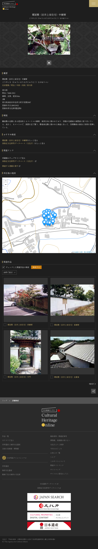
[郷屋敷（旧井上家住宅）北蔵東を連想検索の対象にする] (51, 377)
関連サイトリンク (57, 465)
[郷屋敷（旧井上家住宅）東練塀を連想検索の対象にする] (51, 324)
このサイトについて (57, 461)
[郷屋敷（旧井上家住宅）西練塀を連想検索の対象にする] (5, 324)
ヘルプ (52, 457)
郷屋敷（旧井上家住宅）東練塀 (66, 324)
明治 (13, 85)
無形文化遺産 (7, 470)
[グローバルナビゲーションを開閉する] (93, 3)
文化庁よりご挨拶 (57, 444)
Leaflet (76, 252)
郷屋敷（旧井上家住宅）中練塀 (14, 140)
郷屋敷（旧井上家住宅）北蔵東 (66, 377)
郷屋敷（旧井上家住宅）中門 (19, 377)
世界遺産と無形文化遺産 (11, 444)
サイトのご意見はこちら (59, 473)
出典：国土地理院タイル (87, 252)
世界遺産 (5, 466)
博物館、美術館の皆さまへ (60, 440)
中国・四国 (20, 85)
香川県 (29, 85)
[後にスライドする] (92, 384)
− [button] (6, 185)
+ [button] (6, 181)
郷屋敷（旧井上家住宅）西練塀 (20, 324)
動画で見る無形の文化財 (11, 474)
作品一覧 (5, 436)
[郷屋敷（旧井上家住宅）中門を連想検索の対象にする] (5, 377)
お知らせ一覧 (55, 453)
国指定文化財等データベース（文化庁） (18, 143)
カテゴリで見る (8, 440)
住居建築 (5, 85)
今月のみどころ (56, 448)
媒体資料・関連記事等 (58, 436)
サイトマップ (55, 469)
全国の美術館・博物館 (10, 448)
